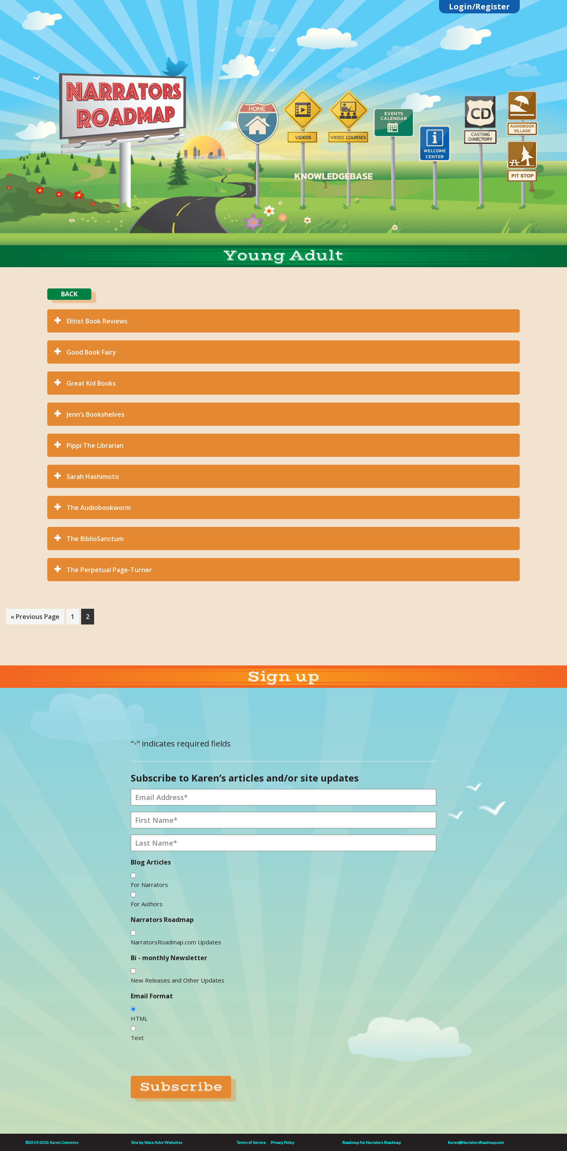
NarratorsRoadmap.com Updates (176, 942)
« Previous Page (35, 618)
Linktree (126, 56)
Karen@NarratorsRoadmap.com (476, 1142)
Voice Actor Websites (163, 1142)
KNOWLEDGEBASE (333, 176)
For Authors (147, 904)
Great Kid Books (91, 383)
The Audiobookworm (99, 507)
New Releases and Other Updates (177, 980)
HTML (139, 1018)
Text (137, 1038)
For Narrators (149, 885)
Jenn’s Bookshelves (95, 414)
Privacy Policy (282, 1142)
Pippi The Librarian (95, 445)
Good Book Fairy (91, 352)
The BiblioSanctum (95, 538)
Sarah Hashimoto (93, 476)
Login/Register (479, 6)
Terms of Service (251, 1142)
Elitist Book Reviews (97, 321)
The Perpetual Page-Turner (109, 569)
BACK (69, 294)
